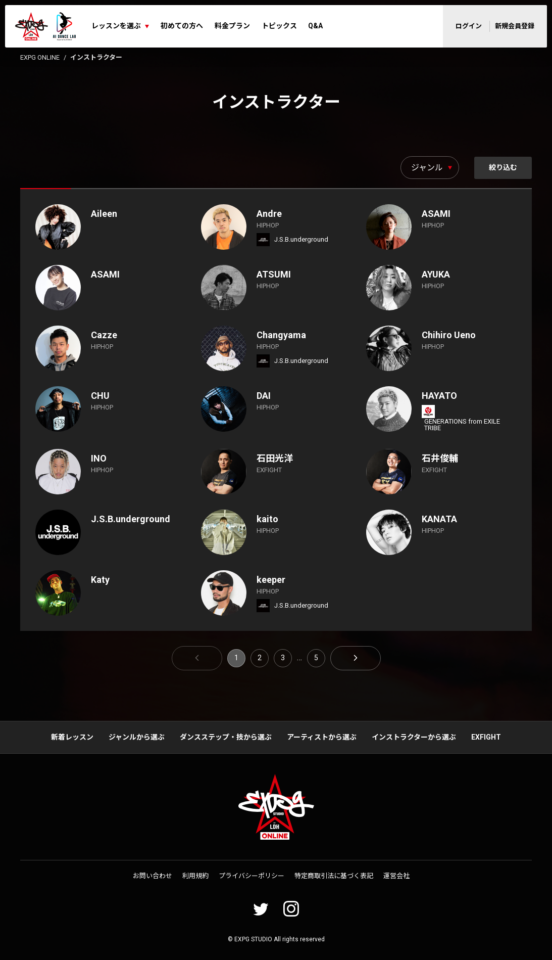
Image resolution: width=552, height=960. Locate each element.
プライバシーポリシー (251, 876)
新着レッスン (72, 737)
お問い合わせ (152, 876)
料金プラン (232, 26)
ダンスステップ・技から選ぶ (226, 737)
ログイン (469, 26)
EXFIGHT (486, 737)
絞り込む (502, 167)
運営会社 (396, 876)
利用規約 (195, 876)
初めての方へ (182, 26)
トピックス (279, 26)
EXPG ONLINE (40, 57)
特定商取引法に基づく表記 (333, 876)
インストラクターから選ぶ (414, 737)
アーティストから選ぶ (322, 737)
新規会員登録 (514, 26)
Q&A (315, 26)
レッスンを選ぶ (116, 26)
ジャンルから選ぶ (137, 737)
